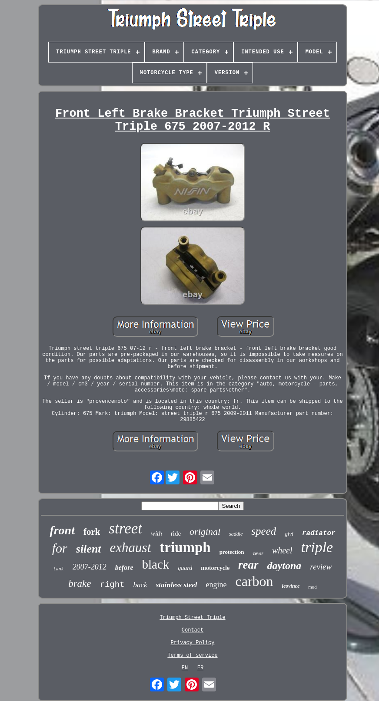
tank (58, 569)
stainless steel (176, 585)
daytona (284, 565)
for (59, 548)
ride (176, 533)
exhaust (130, 547)
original (205, 531)
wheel (282, 550)
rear (248, 564)
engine (216, 584)
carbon (254, 581)
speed (263, 531)
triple (317, 547)
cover (258, 553)
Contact (192, 630)
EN (185, 668)
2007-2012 (89, 567)
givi (289, 533)
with (156, 533)
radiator (319, 533)
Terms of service (192, 655)
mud (312, 586)
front (62, 530)
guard (185, 568)
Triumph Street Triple (192, 618)
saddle (236, 534)
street (125, 528)
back (140, 585)
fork (91, 532)
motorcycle (215, 568)
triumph (185, 547)
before (124, 567)
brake (79, 583)
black (156, 564)
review (321, 566)
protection (231, 552)
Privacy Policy (193, 643)
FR (200, 668)
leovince (291, 586)
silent (88, 549)
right (112, 584)
